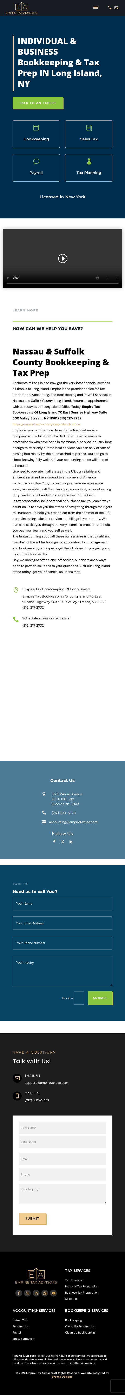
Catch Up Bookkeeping (80, 1326)
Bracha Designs (62, 1376)
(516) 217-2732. (33, 625)
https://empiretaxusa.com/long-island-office (47, 424)
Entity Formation (23, 1338)
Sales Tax (71, 1299)
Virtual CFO (20, 1320)
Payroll (17, 1332)
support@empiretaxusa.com (46, 1082)
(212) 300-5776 (64, 813)
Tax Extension (74, 1280)
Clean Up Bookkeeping (80, 1332)
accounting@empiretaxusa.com (73, 822)
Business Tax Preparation (81, 1292)
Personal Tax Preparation (81, 1286)
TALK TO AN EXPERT (37, 103)
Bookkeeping (21, 1326)
